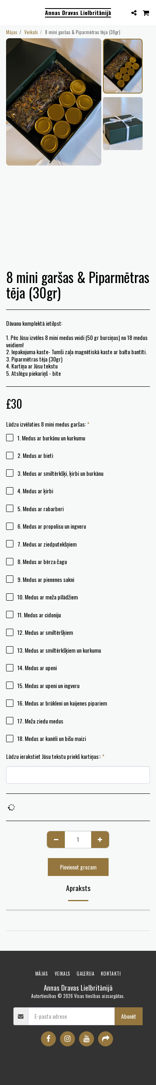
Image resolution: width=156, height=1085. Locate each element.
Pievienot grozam (78, 867)
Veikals (31, 32)
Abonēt (128, 1016)
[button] (9, 13)
